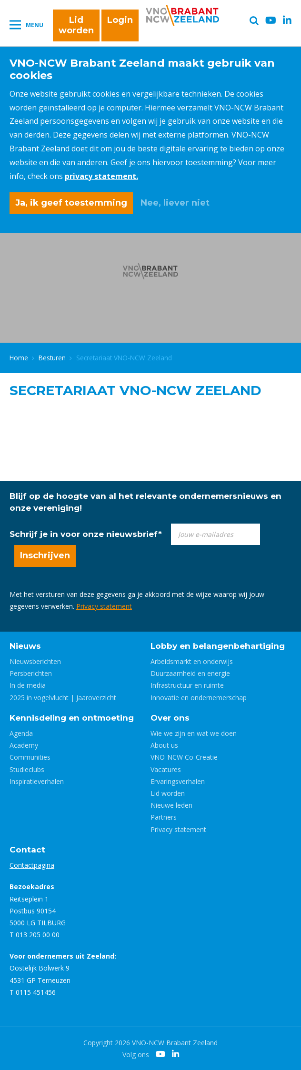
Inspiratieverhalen (37, 781)
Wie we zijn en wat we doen (193, 733)
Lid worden (76, 25)
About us (164, 745)
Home (19, 357)
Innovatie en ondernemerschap (198, 697)
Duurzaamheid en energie (190, 673)
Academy (24, 745)
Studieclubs (27, 769)
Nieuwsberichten (35, 661)
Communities (30, 757)
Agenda (21, 733)
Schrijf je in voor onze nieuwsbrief (86, 534)
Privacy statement (104, 606)
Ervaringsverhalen (177, 781)
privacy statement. (101, 176)
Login (120, 20)
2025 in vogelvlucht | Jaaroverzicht (63, 697)
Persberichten (31, 673)
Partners (163, 817)
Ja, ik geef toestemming (71, 203)
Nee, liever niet (175, 203)
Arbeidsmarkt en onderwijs (191, 661)
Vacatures (165, 769)
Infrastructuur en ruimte (187, 685)
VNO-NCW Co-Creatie (184, 757)
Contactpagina (32, 865)
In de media (28, 685)
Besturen (52, 357)
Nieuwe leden (171, 805)
